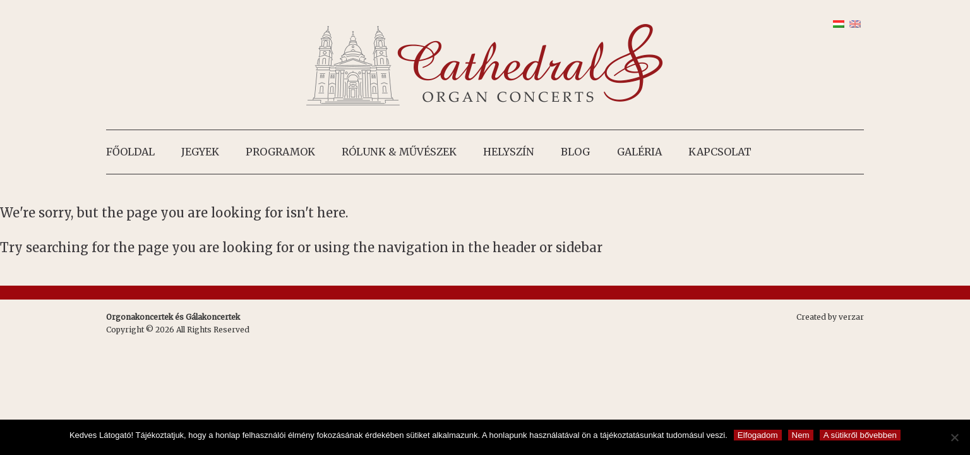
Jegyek (200, 151)
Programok (280, 151)
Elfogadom (758, 435)
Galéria (639, 151)
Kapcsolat (719, 151)
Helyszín (508, 151)
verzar (851, 317)
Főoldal (130, 151)
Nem (801, 435)
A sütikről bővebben (860, 435)
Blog (575, 151)
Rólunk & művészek (399, 151)
